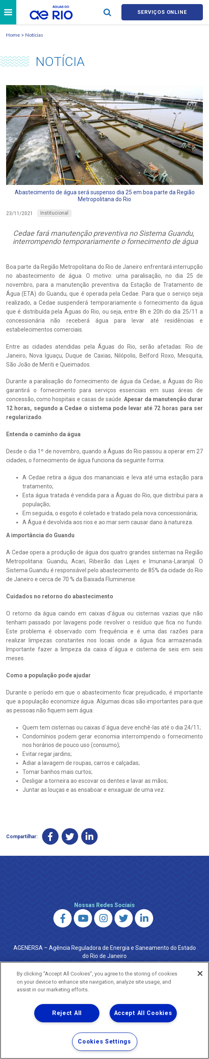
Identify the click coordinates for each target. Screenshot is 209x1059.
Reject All (67, 1013)
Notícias (34, 36)
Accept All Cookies (143, 1013)
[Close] (200, 973)
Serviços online (162, 13)
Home (13, 36)
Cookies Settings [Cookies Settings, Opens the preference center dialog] (104, 1041)
